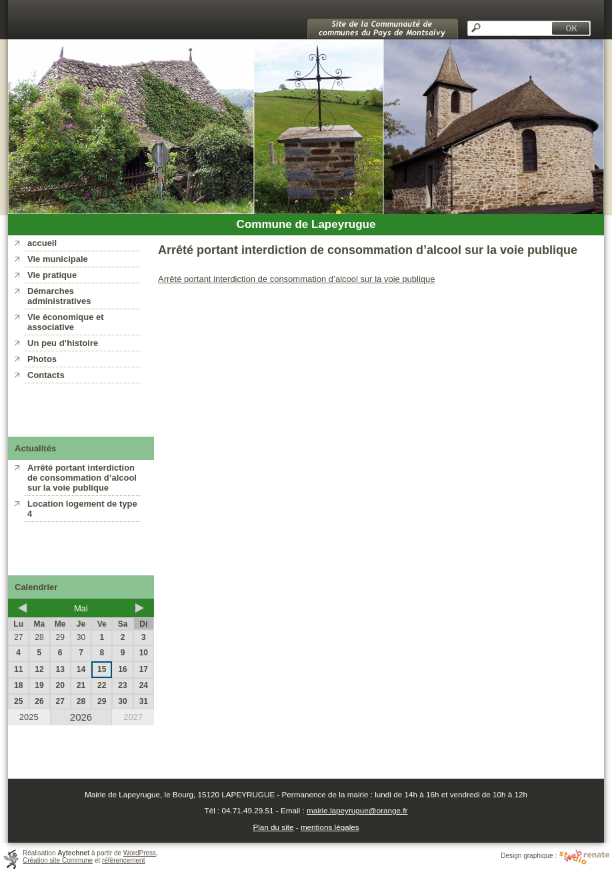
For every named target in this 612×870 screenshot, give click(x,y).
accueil (42, 243)
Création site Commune (58, 860)
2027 (133, 717)
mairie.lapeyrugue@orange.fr (357, 810)
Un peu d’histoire (62, 343)
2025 (29, 717)
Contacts (46, 375)
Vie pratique (52, 275)
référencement (123, 860)
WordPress (139, 853)
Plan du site (273, 827)
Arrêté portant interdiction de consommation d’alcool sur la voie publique (82, 478)
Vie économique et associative (65, 322)
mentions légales (330, 827)
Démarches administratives (59, 296)
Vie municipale (57, 259)
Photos (42, 359)
